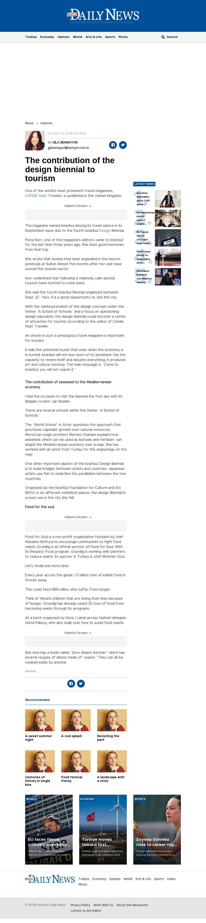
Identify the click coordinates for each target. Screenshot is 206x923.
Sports (110, 37)
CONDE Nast (36, 196)
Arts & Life (94, 37)
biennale (30, 671)
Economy (47, 37)
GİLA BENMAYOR (65, 142)
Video (171, 879)
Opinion (63, 37)
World (77, 37)
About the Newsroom (132, 905)
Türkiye (31, 37)
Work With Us (103, 905)
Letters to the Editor (86, 910)
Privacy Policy (80, 905)
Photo (123, 37)
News (29, 123)
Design (104, 230)
